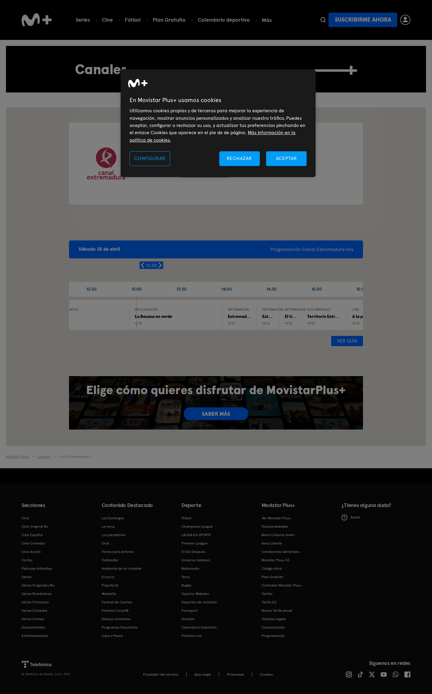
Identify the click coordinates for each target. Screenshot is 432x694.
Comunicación (273, 627)
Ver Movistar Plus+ (276, 518)
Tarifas (267, 594)
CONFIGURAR (149, 158)
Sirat (105, 543)
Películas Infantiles (37, 568)
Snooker (188, 619)
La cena (108, 526)
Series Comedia (34, 610)
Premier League (195, 543)
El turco (108, 577)
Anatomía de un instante (122, 568)
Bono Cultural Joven (278, 535)
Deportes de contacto (199, 602)
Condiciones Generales (280, 552)
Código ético (272, 568)
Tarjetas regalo (274, 619)
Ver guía (347, 341)
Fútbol (133, 20)
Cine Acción (31, 552)
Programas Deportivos (120, 627)
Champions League (197, 526)
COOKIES (266, 674)
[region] (218, 123)
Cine (107, 20)
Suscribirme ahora (363, 19)
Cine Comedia (33, 543)
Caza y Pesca (112, 636)
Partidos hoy (192, 636)
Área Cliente (272, 543)
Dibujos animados (116, 619)
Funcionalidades (275, 526)
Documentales (33, 627)
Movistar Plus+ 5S (276, 560)
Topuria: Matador (195, 594)
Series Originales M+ (38, 585)
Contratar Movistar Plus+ (282, 585)
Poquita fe (110, 585)
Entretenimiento (35, 636)
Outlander (110, 560)
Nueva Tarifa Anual (277, 610)
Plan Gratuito (169, 20)
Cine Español (32, 535)
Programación (273, 636)
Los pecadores (113, 535)
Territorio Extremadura (329, 316)
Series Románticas (36, 594)
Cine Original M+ (35, 526)
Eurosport (190, 610)
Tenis (186, 577)
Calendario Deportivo (199, 627)
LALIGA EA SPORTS (196, 535)
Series (83, 20)
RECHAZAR (239, 158)
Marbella (109, 594)
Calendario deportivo (224, 20)
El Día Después (194, 552)
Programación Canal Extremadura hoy (312, 249)
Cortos (27, 560)
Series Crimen (33, 619)
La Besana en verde (153, 316)
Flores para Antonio (118, 552)
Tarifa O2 (269, 602)
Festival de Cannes (117, 602)
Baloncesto (191, 568)
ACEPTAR (286, 158)
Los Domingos (113, 518)
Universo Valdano (196, 560)
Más (267, 20)
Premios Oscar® (115, 610)
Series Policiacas (35, 602)
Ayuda (350, 517)
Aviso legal (202, 674)
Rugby (186, 585)
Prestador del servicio (160, 674)
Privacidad (235, 674)
